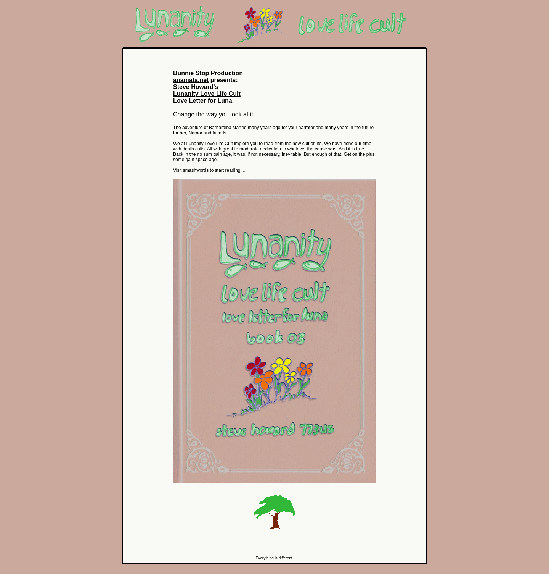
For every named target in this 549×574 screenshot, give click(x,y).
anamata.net (191, 80)
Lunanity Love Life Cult (207, 94)
